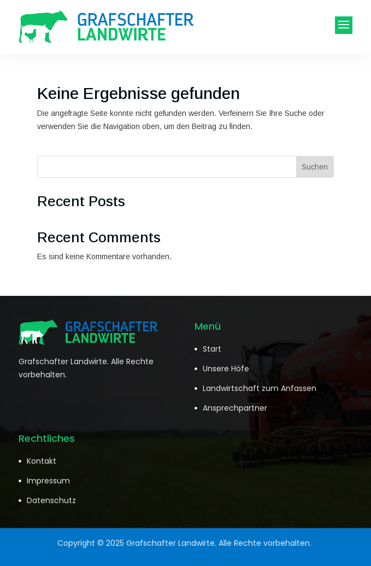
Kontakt (41, 461)
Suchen (315, 166)
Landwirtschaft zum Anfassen (259, 388)
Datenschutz (51, 500)
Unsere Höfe (226, 368)
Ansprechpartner (235, 407)
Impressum (48, 480)
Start (212, 348)
